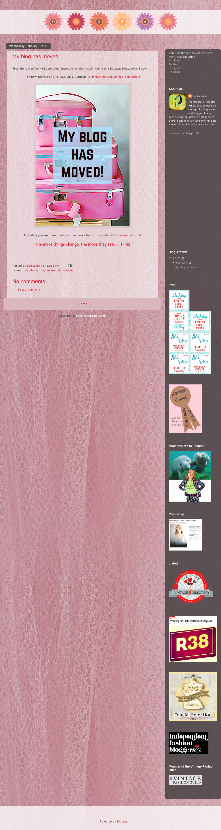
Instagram (175, 68)
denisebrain (200, 96)
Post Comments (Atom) (92, 316)
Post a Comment (29, 289)
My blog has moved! (187, 267)
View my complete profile (184, 133)
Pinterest (174, 72)
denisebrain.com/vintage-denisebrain (115, 77)
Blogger (122, 821)
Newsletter (175, 56)
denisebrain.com (129, 235)
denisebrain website (59, 270)
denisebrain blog (34, 270)
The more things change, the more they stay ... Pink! (82, 244)
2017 (177, 258)
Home (83, 303)
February (181, 262)
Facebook (174, 60)
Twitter (173, 64)
